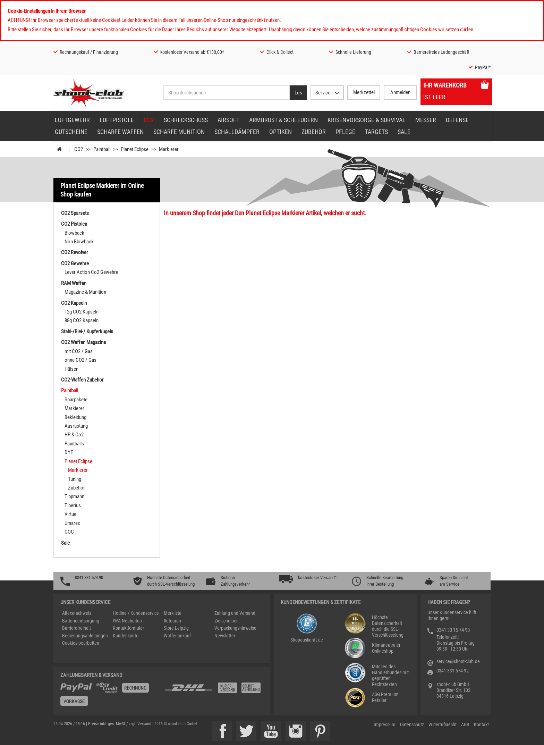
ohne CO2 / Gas (80, 360)
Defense (457, 120)
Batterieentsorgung (80, 620)
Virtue (70, 514)
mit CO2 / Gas (79, 351)
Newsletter (224, 635)
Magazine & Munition (85, 292)
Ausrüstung (76, 426)
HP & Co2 (74, 435)
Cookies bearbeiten (80, 643)
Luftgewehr (72, 120)
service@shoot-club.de (458, 661)
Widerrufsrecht (442, 724)
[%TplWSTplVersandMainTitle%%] (110, 697)
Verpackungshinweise (235, 628)
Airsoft (228, 120)
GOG (69, 532)
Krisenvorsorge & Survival (367, 120)
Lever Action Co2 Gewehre (91, 272)
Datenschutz (412, 724)
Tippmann (74, 496)
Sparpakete (76, 399)
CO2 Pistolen (74, 224)
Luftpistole (117, 120)
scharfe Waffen (120, 131)
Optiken (280, 131)
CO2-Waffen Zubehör (82, 380)
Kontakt (481, 724)
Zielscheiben (226, 620)
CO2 (149, 120)
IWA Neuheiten (127, 620)
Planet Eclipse (78, 461)
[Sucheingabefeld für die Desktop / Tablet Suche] (226, 92)
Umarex (72, 523)
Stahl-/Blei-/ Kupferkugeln (87, 331)
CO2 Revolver (74, 252)
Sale (404, 131)
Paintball (69, 390)
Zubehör (313, 131)
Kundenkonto (125, 635)
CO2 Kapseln (74, 303)
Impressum (385, 724)
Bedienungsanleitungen (85, 635)
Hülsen (71, 369)
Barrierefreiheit (76, 628)
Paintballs (74, 444)
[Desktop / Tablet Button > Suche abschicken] (298, 92)
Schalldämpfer (237, 131)
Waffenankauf (177, 635)
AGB (465, 724)
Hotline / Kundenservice (136, 613)
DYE (69, 452)
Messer (425, 120)
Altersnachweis (76, 613)
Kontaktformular (128, 628)
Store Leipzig (176, 628)
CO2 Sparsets (75, 213)
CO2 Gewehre (75, 263)
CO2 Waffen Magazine (83, 342)
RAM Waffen (73, 283)
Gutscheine (71, 131)
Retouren (172, 620)
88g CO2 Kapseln (82, 320)
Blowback (74, 233)
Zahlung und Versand (234, 613)
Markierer (74, 408)
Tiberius (73, 505)
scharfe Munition (179, 131)
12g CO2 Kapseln (82, 312)
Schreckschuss (186, 120)
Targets (376, 131)
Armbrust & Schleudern (283, 120)
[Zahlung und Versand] (214, 690)
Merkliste (172, 613)
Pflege (345, 131)
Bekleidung (75, 417)
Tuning (74, 479)
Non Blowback (79, 241)
